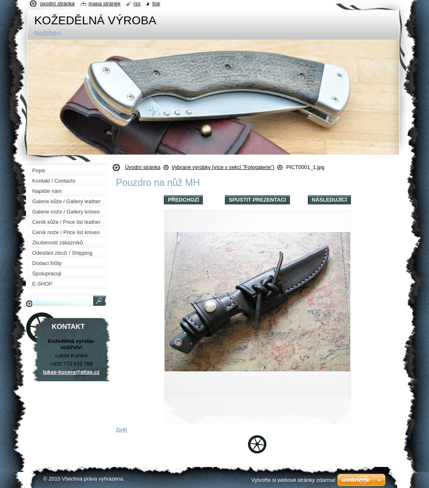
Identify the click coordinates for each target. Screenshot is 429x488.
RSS (137, 3)
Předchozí (183, 200)
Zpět (121, 430)
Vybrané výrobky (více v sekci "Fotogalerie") (223, 167)
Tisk (156, 3)
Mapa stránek (105, 3)
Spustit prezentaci (257, 200)
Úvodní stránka (142, 167)
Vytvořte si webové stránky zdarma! (293, 480)
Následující (329, 200)
